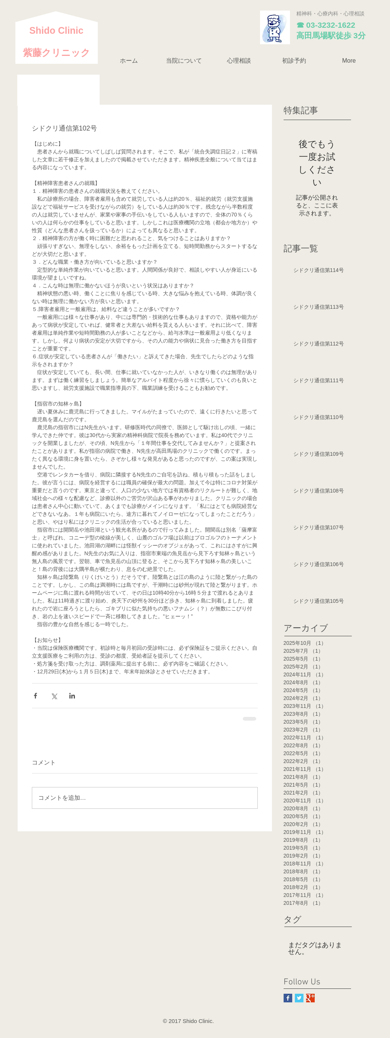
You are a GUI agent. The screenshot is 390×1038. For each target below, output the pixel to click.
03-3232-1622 (330, 25)
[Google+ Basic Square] (310, 998)
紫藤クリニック (56, 52)
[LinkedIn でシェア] (72, 695)
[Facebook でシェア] (35, 695)
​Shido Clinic (56, 30)
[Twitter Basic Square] (299, 998)
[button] (184, 60)
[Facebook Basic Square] (288, 998)
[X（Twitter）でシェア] (53, 695)
